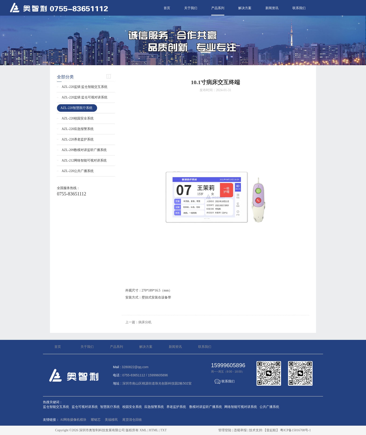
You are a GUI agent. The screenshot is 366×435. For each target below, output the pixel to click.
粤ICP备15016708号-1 (295, 430)
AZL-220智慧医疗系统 (76, 108)
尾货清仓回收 (132, 419)
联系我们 (299, 8)
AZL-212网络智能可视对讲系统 (84, 160)
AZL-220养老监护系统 (78, 139)
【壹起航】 (271, 430)
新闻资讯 (271, 8)
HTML (153, 430)
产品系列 (217, 8)
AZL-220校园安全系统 (78, 118)
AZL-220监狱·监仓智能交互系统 (84, 87)
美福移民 (111, 419)
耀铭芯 (96, 419)
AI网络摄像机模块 (73, 419)
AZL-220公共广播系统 (78, 171)
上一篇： (138, 322)
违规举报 (240, 430)
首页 (167, 8)
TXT (163, 430)
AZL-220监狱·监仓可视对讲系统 (84, 97)
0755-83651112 (71, 193)
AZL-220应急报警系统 (78, 129)
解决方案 (244, 8)
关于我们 (190, 8)
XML (143, 430)
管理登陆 (224, 430)
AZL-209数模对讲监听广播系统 (84, 150)
